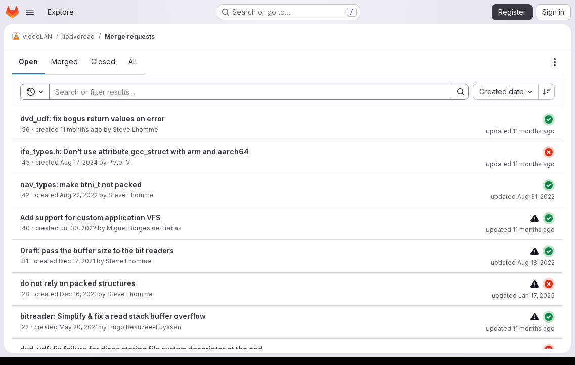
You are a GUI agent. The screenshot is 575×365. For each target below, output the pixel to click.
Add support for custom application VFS (90, 217)
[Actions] (555, 62)
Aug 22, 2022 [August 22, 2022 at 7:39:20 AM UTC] (79, 195)
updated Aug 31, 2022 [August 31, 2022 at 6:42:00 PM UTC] (523, 196)
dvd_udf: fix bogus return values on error (92, 118)
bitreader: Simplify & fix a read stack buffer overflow (113, 316)
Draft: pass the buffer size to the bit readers (97, 250)
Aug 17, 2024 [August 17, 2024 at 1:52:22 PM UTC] (79, 162)
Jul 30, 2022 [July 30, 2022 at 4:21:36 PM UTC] (78, 228)
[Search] (246, 92)
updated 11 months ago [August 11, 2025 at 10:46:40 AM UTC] (520, 328)
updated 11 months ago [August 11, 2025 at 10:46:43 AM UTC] (520, 229)
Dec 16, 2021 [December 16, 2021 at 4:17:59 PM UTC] (78, 294)
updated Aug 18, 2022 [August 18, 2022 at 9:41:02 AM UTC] (523, 262)
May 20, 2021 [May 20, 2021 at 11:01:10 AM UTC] (78, 327)
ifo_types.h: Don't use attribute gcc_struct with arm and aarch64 (134, 151)
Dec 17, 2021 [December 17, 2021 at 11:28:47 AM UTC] (77, 261)
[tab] (28, 61)
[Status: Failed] (549, 152)
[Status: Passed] (549, 119)
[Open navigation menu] (30, 12)
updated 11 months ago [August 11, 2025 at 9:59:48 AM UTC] (520, 131)
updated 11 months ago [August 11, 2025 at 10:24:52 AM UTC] (520, 164)
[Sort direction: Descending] (547, 92)
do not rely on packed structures (78, 283)
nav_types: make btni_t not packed (81, 184)
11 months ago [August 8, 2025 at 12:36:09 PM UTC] (81, 129)
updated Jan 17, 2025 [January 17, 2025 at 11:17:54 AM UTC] (523, 295)
